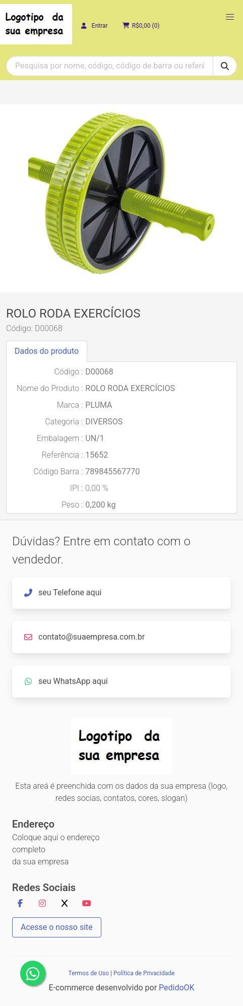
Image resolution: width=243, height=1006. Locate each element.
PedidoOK (177, 987)
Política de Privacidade (143, 973)
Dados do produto (47, 351)
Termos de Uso (89, 973)
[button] (230, 17)
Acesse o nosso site (57, 927)
